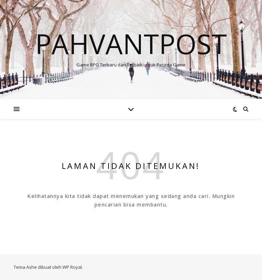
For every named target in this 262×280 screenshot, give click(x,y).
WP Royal (72, 267)
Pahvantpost (131, 43)
